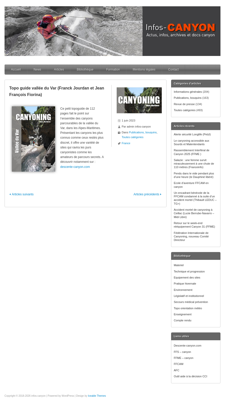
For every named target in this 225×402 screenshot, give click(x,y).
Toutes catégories (185, 110)
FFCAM (178, 363)
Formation (113, 69)
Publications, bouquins (188, 97)
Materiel (179, 265)
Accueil (16, 69)
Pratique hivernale (185, 283)
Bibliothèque (85, 69)
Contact (173, 69)
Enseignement (182, 314)
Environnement (183, 289)
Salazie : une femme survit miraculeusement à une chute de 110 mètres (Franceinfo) (194, 164)
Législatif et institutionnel (189, 295)
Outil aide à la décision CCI (190, 376)
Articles (59, 69)
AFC (176, 370)
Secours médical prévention (191, 301)
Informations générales (188, 91)
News (37, 69)
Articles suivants (23, 194)
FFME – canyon (184, 357)
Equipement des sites (187, 277)
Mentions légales (144, 69)
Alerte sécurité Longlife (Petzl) (192, 134)
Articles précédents (146, 194)
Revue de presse (184, 104)
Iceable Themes (97, 395)
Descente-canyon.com (187, 345)
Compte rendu (182, 320)
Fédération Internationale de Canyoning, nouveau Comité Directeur (191, 236)
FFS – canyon (182, 351)
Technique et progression (189, 271)
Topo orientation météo (188, 308)
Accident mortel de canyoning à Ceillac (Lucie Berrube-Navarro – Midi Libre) (194, 213)
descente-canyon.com (75, 167)
